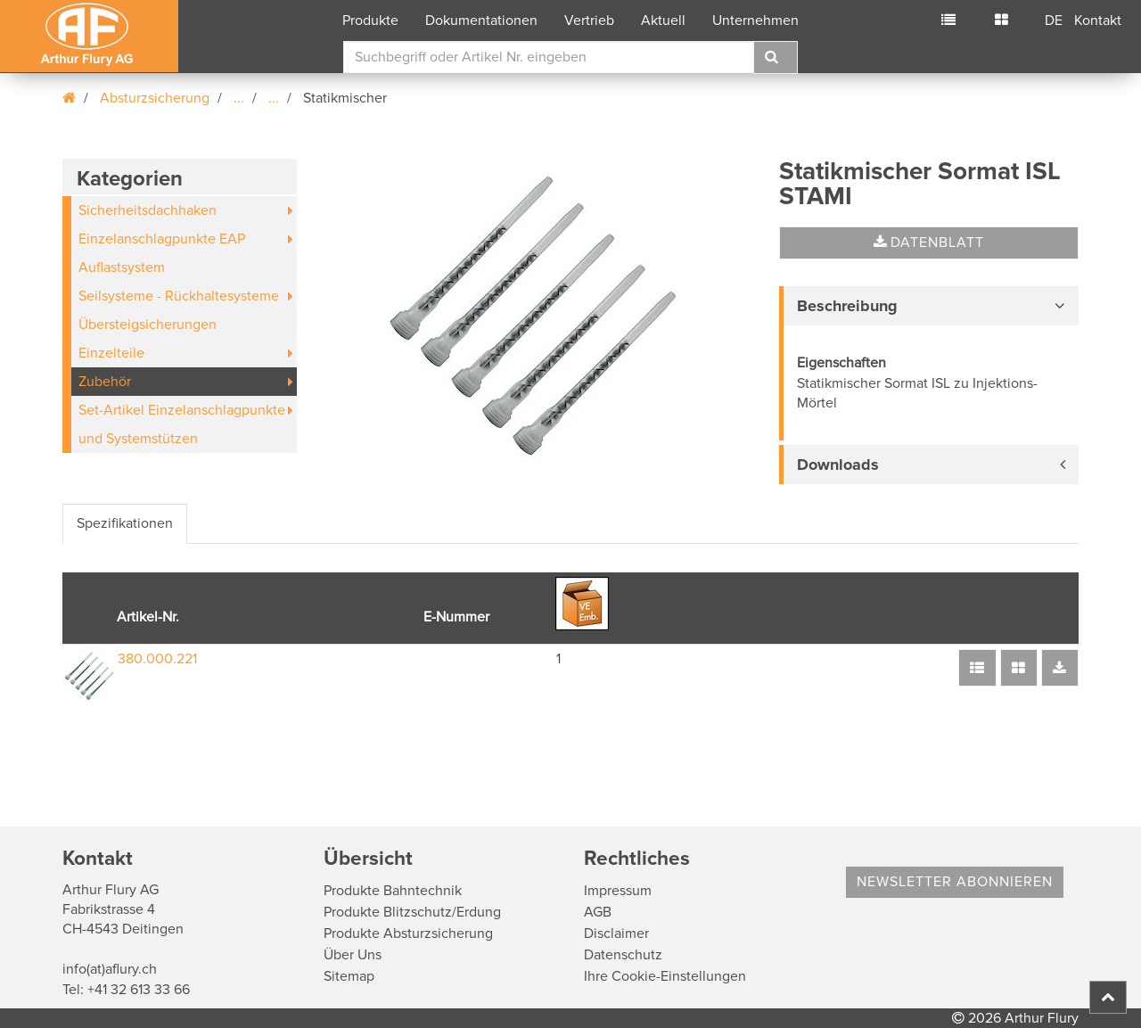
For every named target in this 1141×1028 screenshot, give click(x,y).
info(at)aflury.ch (109, 969)
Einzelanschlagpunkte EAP (161, 239)
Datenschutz (623, 955)
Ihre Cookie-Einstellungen (665, 976)
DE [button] (1054, 20)
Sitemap (349, 976)
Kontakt (1097, 20)
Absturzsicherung (154, 98)
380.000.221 (157, 659)
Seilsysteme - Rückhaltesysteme (178, 296)
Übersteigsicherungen (147, 324)
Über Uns (353, 955)
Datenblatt (929, 242)
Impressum (618, 891)
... (239, 98)
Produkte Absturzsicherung (408, 933)
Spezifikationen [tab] (125, 523)
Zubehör (104, 382)
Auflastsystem (121, 267)
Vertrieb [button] (589, 20)
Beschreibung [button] (847, 306)
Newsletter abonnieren (955, 882)
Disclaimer (616, 933)
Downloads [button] (838, 464)
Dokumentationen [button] (481, 20)
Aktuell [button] (663, 20)
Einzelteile (111, 353)
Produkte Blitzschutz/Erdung (412, 912)
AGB (598, 912)
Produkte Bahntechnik (393, 891)
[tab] (929, 305)
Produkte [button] (370, 20)
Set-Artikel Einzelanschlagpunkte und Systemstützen (181, 424)
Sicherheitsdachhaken (147, 210)
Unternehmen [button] (755, 20)
